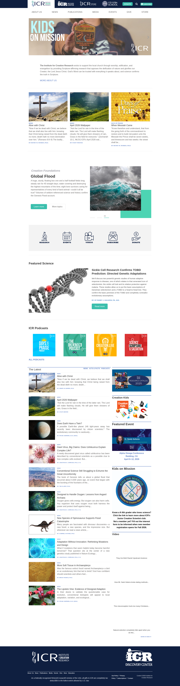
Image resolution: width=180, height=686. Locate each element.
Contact (130, 678)
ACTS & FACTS (94, 368)
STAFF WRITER (63, 412)
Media (95, 12)
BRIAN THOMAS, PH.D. (66, 577)
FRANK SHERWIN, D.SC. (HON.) (68, 435)
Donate (127, 4)
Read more (100, 306)
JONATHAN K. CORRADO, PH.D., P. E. (70, 462)
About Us (37, 12)
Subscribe (146, 4)
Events (113, 12)
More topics (57, 207)
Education (71, 673)
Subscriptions (121, 678)
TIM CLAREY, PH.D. (64, 486)
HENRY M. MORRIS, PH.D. (66, 388)
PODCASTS (105, 368)
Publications (75, 12)
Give (129, 12)
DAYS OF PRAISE (117, 123)
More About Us (48, 80)
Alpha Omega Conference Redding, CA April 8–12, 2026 (132, 456)
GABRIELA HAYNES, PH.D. (67, 533)
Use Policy (115, 675)
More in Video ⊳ (146, 636)
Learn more (39, 207)
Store (145, 12)
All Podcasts (36, 360)
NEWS (31, 123)
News (55, 12)
